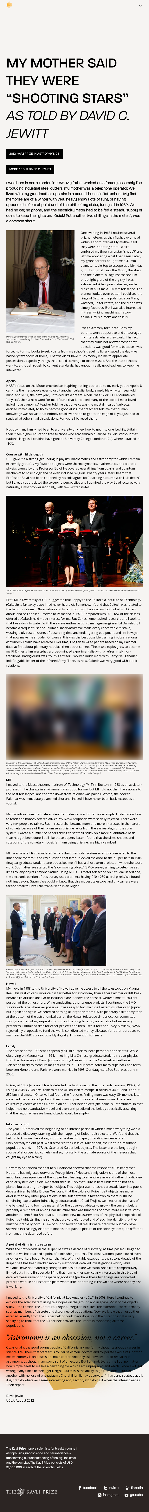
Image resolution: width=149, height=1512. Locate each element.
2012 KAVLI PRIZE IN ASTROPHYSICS (34, 153)
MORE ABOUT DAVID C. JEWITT (30, 169)
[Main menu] (140, 6)
